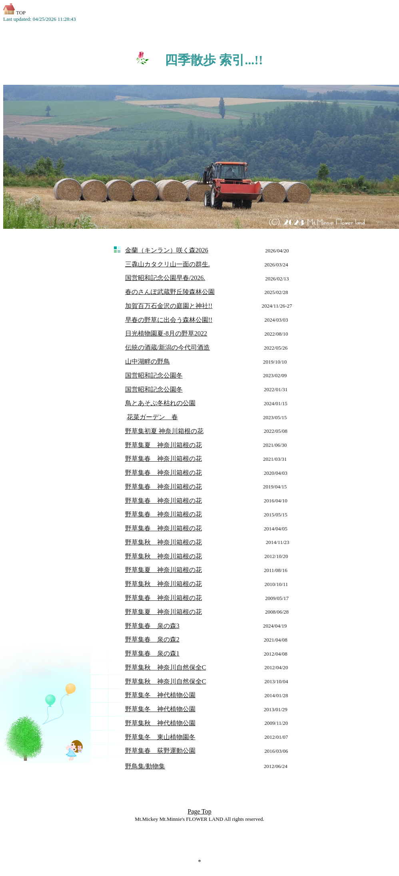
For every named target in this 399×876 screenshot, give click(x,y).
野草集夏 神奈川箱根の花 (163, 445)
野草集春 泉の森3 (152, 625)
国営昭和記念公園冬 (154, 389)
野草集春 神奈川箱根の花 (163, 458)
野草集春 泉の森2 (152, 639)
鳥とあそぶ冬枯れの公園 (160, 403)
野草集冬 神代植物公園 (160, 695)
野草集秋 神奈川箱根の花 (163, 583)
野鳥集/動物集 (145, 766)
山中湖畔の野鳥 (147, 361)
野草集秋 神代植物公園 (160, 723)
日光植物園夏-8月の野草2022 (166, 333)
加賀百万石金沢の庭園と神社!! (169, 305)
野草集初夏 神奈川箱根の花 (164, 431)
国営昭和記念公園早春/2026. (165, 277)
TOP (14, 13)
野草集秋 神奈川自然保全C (165, 667)
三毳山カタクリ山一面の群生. (167, 264)
